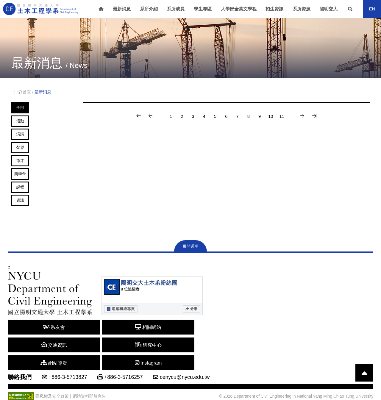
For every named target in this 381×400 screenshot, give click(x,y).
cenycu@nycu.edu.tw (185, 367)
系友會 (30, 353)
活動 (30, 125)
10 (281, 116)
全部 (30, 108)
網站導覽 (226, 353)
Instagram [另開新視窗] (275, 353)
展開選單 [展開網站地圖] (190, 272)
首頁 (24, 92)
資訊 (30, 226)
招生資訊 (274, 8)
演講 (30, 142)
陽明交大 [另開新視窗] (329, 8)
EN (372, 8)
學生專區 (203, 8)
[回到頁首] (364, 363)
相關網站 (79, 353)
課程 (30, 209)
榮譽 (30, 159)
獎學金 (31, 193)
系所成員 (176, 8)
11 (294, 116)
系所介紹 (149, 8)
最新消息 (122, 8)
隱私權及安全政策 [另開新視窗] (52, 386)
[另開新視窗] (152, 321)
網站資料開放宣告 (89, 386)
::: (3, 2)
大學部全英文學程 (239, 8)
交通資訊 (128, 353)
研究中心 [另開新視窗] (177, 353)
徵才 (30, 176)
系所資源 (301, 8)
